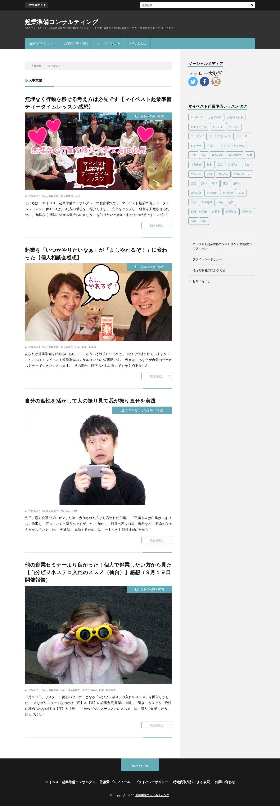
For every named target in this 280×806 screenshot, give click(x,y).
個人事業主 (66, 196)
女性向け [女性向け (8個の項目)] (233, 164)
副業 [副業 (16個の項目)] (249, 155)
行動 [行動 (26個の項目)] (220, 202)
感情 (74, 511)
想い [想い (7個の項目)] (204, 183)
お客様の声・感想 (76, 43)
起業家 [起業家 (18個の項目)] (216, 211)
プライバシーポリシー (207, 259)
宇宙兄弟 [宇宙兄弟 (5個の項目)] (196, 174)
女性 (77, 196)
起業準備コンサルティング (61, 22)
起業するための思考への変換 (145, 410)
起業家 (92, 347)
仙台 (63, 690)
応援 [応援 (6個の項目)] (209, 174)
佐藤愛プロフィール (42, 43)
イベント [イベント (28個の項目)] (217, 126)
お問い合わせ (137, 43)
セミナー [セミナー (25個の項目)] (196, 145)
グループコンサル (108, 43)
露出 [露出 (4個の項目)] (204, 221)
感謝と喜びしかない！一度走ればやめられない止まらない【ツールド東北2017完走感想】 (176, 5)
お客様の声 (52, 196)
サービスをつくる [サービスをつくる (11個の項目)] (220, 136)
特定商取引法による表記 (209, 270)
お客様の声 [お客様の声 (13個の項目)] (215, 117)
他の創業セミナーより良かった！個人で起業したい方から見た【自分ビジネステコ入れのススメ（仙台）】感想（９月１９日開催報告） (98, 572)
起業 (84, 347)
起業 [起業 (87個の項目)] (231, 202)
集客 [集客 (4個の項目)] (193, 221)
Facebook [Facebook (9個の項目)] (197, 117)
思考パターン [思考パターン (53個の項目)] (242, 174)
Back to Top (140, 765)
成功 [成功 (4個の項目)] (236, 183)
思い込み (65, 511)
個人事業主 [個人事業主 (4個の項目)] (235, 155)
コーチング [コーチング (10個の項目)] (197, 136)
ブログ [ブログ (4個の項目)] (211, 145)
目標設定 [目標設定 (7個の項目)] (228, 192)
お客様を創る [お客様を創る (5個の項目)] (235, 117)
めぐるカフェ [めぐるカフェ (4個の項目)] (199, 126)
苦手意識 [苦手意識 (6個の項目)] (206, 202)
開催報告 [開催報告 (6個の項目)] (247, 211)
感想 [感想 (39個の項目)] (225, 183)
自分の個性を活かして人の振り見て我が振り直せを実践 (90, 401)
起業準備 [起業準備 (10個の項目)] (231, 211)
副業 (77, 347)
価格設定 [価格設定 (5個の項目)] (217, 155)
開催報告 (111, 690)
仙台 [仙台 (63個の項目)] (204, 155)
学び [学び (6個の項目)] (247, 164)
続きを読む (157, 225)
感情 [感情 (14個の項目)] (214, 183)
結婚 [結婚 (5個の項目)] (241, 192)
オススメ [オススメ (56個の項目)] (233, 126)
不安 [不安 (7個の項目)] (193, 155)
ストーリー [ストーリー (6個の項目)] (243, 136)
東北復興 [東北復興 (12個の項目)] (196, 192)
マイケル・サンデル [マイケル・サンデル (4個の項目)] (232, 145)
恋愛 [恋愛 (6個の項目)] (193, 183)
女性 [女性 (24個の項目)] (220, 164)
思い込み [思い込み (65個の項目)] (222, 174)
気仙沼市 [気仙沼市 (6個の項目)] (212, 192)
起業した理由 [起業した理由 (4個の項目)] (199, 211)
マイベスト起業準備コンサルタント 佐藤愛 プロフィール (87, 782)
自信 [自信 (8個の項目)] (193, 202)
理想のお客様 (89, 690)
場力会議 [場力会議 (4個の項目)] (196, 164)
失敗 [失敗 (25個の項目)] (209, 164)
